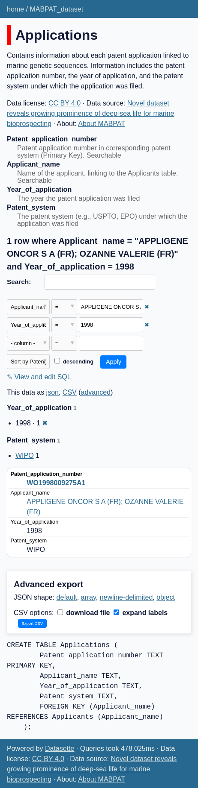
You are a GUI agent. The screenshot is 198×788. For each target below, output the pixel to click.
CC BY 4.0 (64, 103)
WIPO (24, 455)
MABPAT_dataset (56, 9)
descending (73, 361)
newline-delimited (126, 597)
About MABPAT (101, 123)
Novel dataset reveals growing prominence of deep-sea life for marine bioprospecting (90, 113)
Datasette (59, 748)
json (52, 392)
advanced (96, 392)
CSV (70, 392)
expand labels (141, 612)
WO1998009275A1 (56, 482)
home (15, 9)
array (88, 597)
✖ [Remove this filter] (146, 307)
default (67, 597)
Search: (19, 281)
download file (83, 612)
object (165, 597)
